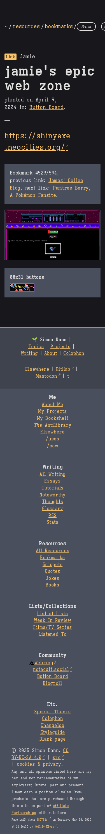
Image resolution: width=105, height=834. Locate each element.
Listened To (52, 634)
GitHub (63, 369)
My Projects (52, 411)
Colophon (73, 353)
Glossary (52, 508)
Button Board (46, 107)
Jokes (52, 578)
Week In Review (52, 620)
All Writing (52, 474)
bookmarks (59, 26)
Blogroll (52, 683)
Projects (60, 347)
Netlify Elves (44, 826)
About (50, 353)
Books (52, 585)
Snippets (52, 565)
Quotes (52, 571)
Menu (86, 26)
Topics (36, 347)
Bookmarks (52, 558)
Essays (52, 481)
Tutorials (52, 488)
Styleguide (52, 732)
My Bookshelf (52, 418)
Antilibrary (52, 425)
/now (52, 446)
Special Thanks (52, 712)
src (57, 757)
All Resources (52, 551)
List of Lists (52, 614)
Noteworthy (52, 495)
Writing (29, 353)
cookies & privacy (39, 764)
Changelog (52, 725)
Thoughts (52, 502)
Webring (41, 663)
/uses (52, 439)
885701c (42, 819)
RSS (52, 515)
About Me (52, 405)
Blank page (52, 739)
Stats (52, 522)
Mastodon (46, 376)
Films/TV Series (52, 627)
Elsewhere (37, 369)
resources (26, 26)
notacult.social (51, 669)
